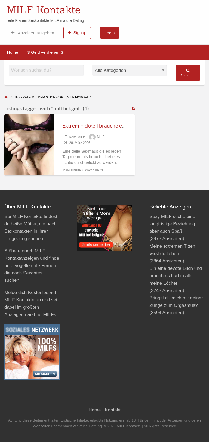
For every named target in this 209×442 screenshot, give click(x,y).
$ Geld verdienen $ (45, 52)
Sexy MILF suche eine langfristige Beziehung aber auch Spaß (172, 224)
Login (109, 33)
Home (12, 52)
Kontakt (113, 410)
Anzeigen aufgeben (32, 33)
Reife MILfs (77, 137)
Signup (77, 32)
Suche (188, 72)
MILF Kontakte (44, 9)
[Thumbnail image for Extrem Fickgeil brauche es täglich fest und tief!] (29, 144)
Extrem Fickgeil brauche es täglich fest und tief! (116, 125)
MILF (100, 137)
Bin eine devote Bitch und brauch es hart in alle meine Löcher (175, 276)
